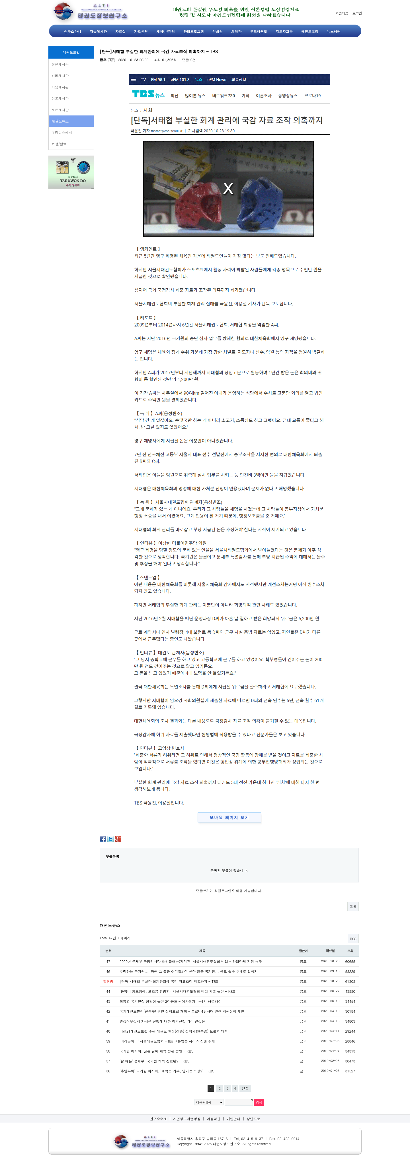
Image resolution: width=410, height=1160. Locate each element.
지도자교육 (284, 31)
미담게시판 (60, 86)
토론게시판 (60, 109)
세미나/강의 (165, 31)
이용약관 (213, 1118)
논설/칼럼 (59, 143)
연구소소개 (158, 1118)
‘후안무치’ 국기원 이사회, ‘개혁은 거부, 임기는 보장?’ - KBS (167, 1070)
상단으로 (253, 1118)
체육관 (236, 31)
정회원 (217, 31)
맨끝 (245, 1088)
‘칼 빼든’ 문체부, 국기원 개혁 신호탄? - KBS (154, 1060)
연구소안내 (72, 31)
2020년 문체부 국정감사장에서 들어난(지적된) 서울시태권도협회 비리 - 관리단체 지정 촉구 (191, 961)
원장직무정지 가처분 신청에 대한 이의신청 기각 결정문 (162, 1021)
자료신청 (141, 31)
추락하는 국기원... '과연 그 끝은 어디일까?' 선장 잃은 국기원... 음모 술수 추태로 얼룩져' (189, 971)
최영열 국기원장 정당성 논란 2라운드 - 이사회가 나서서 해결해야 (171, 1001)
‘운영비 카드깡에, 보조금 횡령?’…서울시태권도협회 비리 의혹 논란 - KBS (177, 991)
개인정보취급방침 (186, 1118)
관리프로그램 (193, 31)
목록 (353, 906)
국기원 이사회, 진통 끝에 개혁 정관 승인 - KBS (156, 1051)
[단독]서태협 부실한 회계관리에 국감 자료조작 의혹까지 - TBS (169, 981)
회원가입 (341, 13)
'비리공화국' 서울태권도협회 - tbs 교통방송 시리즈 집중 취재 (167, 1041)
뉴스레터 (334, 31)
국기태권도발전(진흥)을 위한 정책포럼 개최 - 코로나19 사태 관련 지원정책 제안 (182, 1011)
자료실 (120, 31)
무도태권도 (258, 31)
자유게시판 (98, 31)
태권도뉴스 (60, 121)
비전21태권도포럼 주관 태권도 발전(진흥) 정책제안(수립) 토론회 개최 (174, 1031)
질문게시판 (60, 64)
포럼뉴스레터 (62, 132)
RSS (353, 938)
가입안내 (233, 1118)
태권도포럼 (309, 31)
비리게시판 (60, 75)
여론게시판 (60, 98)
